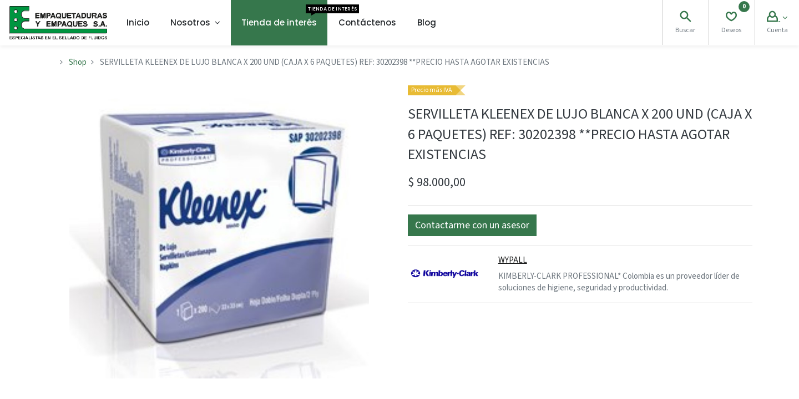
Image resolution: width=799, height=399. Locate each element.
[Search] (685, 18)
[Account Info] (777, 18)
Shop (78, 62)
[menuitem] (138, 22)
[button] (472, 225)
